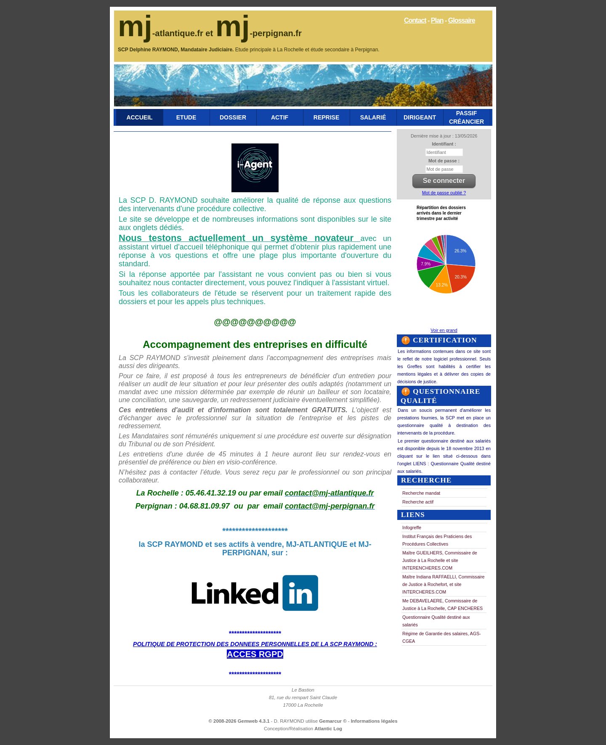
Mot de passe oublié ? (444, 192)
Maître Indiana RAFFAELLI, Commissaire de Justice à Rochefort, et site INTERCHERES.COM (443, 584)
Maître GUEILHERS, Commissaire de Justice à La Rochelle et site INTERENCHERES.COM (439, 560)
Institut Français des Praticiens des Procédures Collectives (437, 540)
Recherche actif (417, 501)
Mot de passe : (444, 160)
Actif (279, 117)
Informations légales (374, 721)
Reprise (326, 117)
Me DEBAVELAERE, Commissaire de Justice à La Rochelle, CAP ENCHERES (442, 604)
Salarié (373, 117)
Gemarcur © (333, 721)
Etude (186, 117)
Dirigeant (420, 117)
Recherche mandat (421, 493)
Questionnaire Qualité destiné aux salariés (436, 621)
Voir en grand (444, 330)
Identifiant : (444, 143)
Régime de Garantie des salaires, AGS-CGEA (441, 637)
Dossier (233, 117)
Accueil (139, 117)
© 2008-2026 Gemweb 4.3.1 (239, 721)
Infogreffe (411, 527)
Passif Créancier (466, 117)
